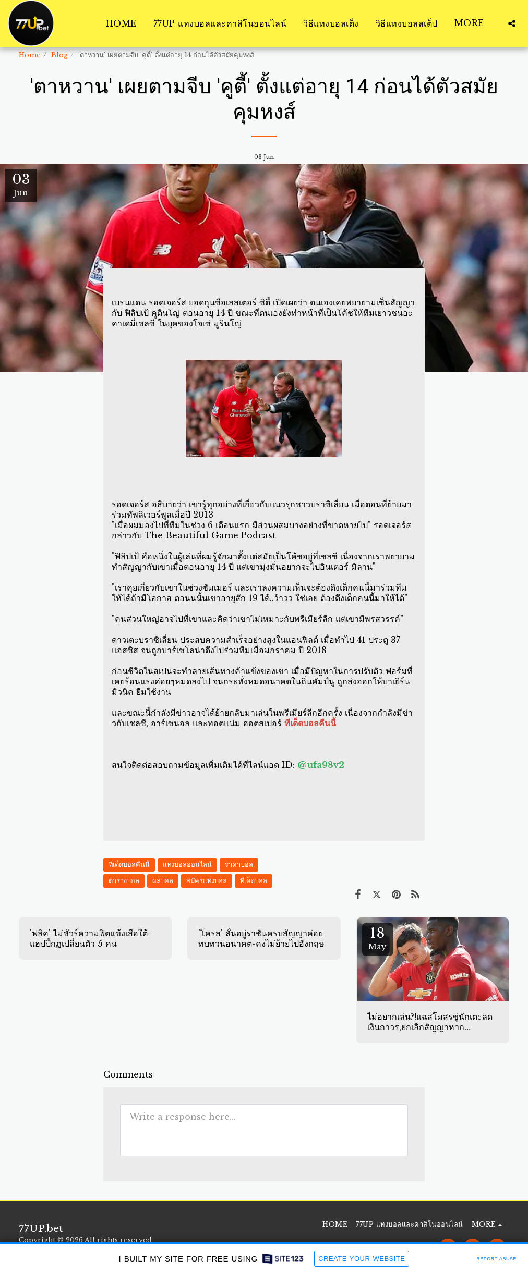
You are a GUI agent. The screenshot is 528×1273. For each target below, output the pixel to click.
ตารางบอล (124, 881)
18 (377, 938)
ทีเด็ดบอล (253, 881)
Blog (59, 55)
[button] (512, 23)
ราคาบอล (239, 864)
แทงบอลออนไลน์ (187, 864)
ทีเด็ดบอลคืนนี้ (129, 864)
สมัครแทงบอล (206, 881)
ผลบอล (162, 881)
